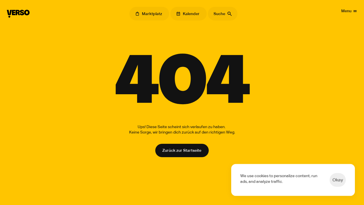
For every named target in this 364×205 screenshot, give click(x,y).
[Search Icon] (222, 13)
